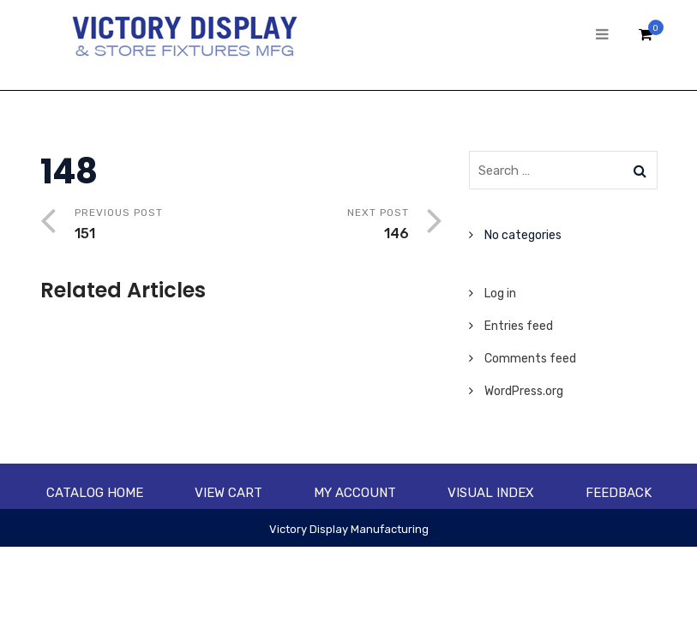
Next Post (325, 226)
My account (355, 492)
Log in (500, 293)
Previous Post (158, 226)
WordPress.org (523, 391)
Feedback (619, 492)
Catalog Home (94, 492)
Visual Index (491, 492)
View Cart (228, 492)
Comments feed (530, 358)
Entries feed (518, 326)
